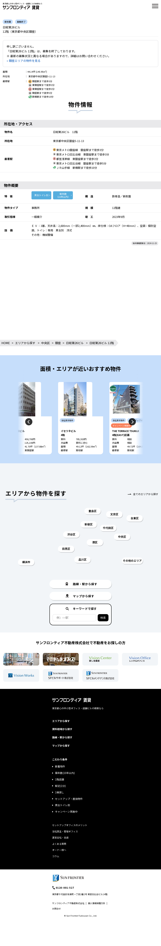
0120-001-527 (65, 898)
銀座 (58, 343)
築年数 (63, 195)
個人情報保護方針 (96, 913)
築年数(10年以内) (65, 783)
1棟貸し (59, 803)
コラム (55, 867)
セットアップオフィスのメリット (69, 836)
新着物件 (60, 777)
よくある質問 (59, 854)
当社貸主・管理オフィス (65, 842)
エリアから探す (25, 343)
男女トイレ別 (41, 195)
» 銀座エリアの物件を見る (23, 60)
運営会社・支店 (60, 848)
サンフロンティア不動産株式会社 (68, 913)
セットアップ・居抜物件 (69, 809)
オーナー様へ (59, 860)
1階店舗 (59, 790)
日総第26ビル (75, 343)
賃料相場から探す (62, 740)
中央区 (45, 343)
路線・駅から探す (62, 748)
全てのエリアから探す (145, 505)
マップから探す (61, 756)
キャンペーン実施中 (66, 822)
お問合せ (56, 919)
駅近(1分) (60, 796)
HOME (5, 343)
